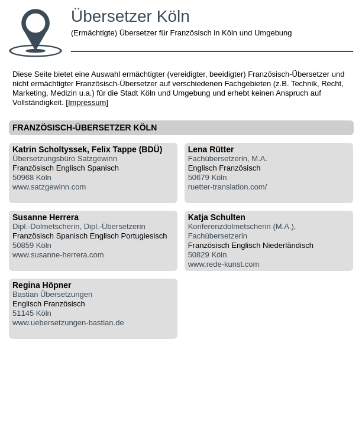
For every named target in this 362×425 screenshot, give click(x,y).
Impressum (87, 102)
